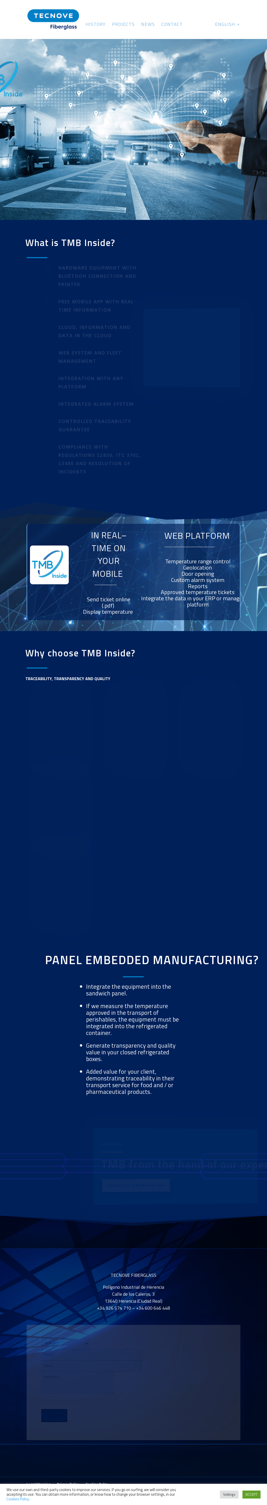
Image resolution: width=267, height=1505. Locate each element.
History (95, 25)
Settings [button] (229, 1494)
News (148, 25)
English (225, 25)
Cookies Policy (17, 1499)
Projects (123, 25)
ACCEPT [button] (251, 1494)
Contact (172, 25)
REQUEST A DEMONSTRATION (136, 1185)
